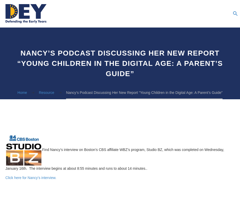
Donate (224, 14)
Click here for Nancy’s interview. (30, 178)
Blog (183, 14)
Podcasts (172, 14)
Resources (162, 14)
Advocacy (203, 14)
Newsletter (193, 14)
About (152, 14)
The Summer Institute (213, 14)
